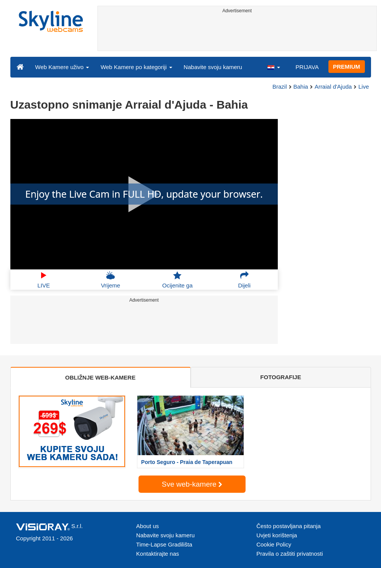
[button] (273, 66)
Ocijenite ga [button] (177, 280)
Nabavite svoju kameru (213, 67)
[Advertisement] (237, 33)
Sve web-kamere (192, 484)
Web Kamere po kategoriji (136, 67)
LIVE (43, 280)
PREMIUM (346, 66)
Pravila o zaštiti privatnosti (289, 553)
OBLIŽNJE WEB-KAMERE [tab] (100, 377)
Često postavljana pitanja (288, 526)
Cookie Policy (273, 544)
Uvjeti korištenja (276, 535)
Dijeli (244, 280)
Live (363, 86)
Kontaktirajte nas (157, 553)
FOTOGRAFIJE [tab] (280, 377)
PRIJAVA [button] (306, 67)
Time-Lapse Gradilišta (164, 544)
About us (147, 526)
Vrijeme (110, 280)
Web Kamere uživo (62, 67)
